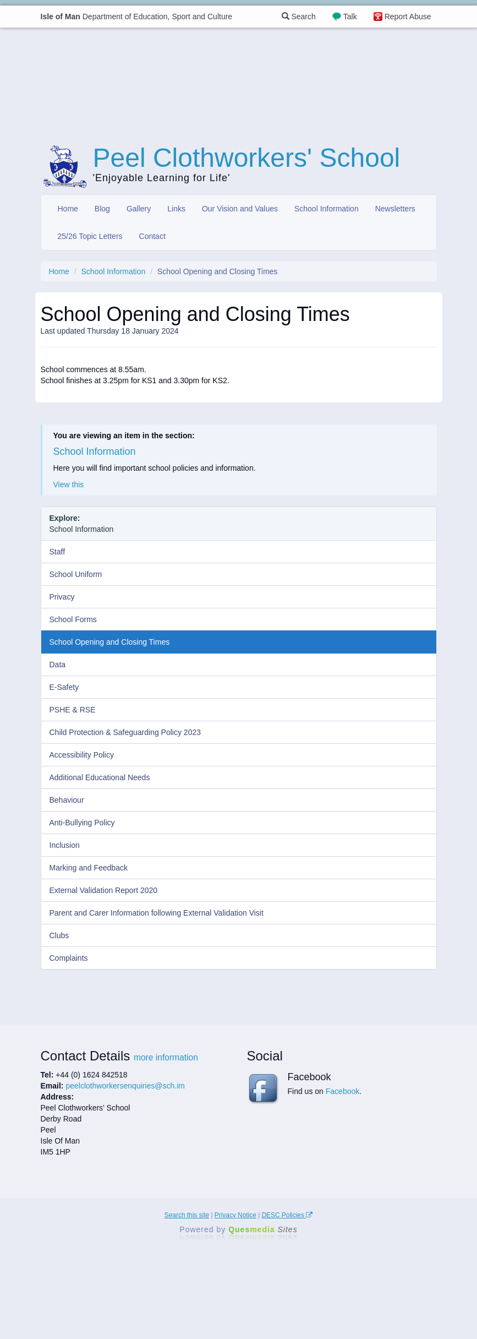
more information (166, 1057)
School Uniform (76, 574)
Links (176, 208)
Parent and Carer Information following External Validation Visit (157, 912)
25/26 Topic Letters (90, 236)
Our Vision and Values (240, 208)
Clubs (59, 935)
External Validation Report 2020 (104, 890)
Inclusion (65, 845)
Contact (152, 236)
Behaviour (67, 800)
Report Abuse (408, 16)
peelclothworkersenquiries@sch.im (125, 1085)
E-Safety (64, 687)
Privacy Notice (235, 1215)
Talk (350, 16)
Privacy (62, 596)
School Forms (73, 619)
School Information (326, 208)
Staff (57, 551)
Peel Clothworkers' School (247, 157)
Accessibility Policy (82, 754)
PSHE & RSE (73, 709)
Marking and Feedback (89, 867)
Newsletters (395, 208)
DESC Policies (287, 1215)
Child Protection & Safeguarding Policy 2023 (125, 732)
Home (68, 208)
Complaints (69, 958)
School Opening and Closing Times (110, 642)
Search (299, 16)
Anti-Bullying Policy (82, 822)
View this (68, 484)
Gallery (139, 208)
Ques (263, 1229)
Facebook (342, 1091)
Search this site (187, 1215)
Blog (102, 208)
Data (58, 664)
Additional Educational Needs (100, 777)
